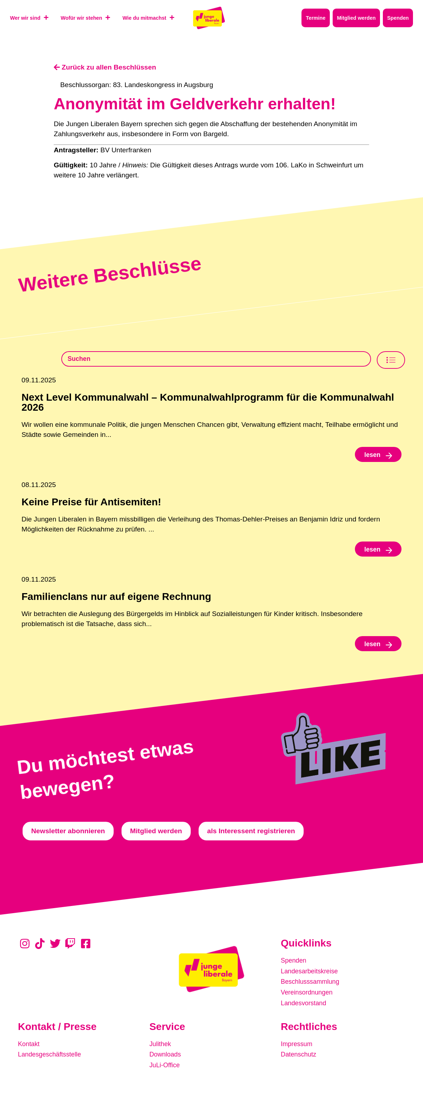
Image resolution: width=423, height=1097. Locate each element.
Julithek (161, 1045)
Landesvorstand (305, 1005)
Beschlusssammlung (312, 985)
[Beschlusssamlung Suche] (216, 359)
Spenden (294, 965)
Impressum (298, 1045)
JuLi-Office (165, 1065)
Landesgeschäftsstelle (52, 1055)
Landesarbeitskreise (311, 975)
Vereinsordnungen (309, 995)
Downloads (166, 1055)
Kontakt (29, 1045)
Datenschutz (300, 1055)
